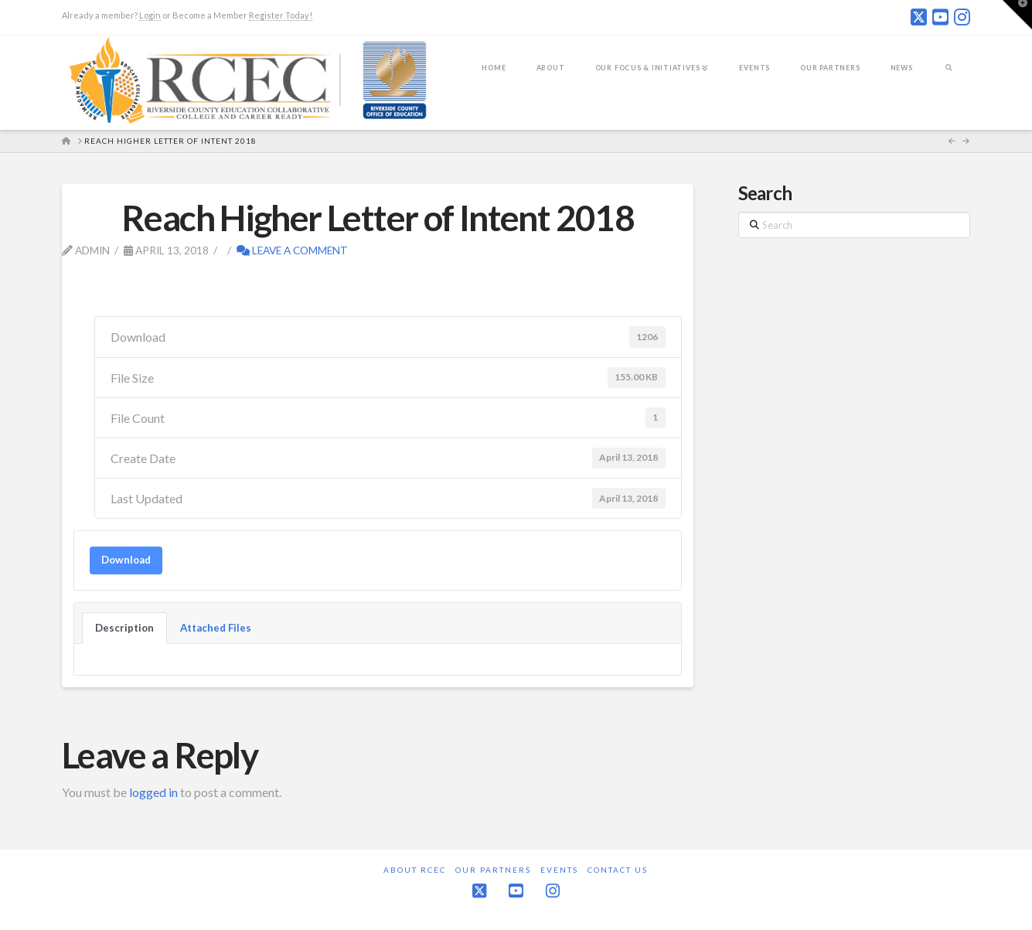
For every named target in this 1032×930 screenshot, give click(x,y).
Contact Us (618, 869)
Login (150, 15)
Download (126, 560)
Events (559, 869)
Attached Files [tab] (215, 628)
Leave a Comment (292, 250)
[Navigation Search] (949, 78)
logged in (153, 792)
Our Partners (493, 869)
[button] (1017, 14)
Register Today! (280, 15)
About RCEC (414, 869)
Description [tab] (124, 628)
